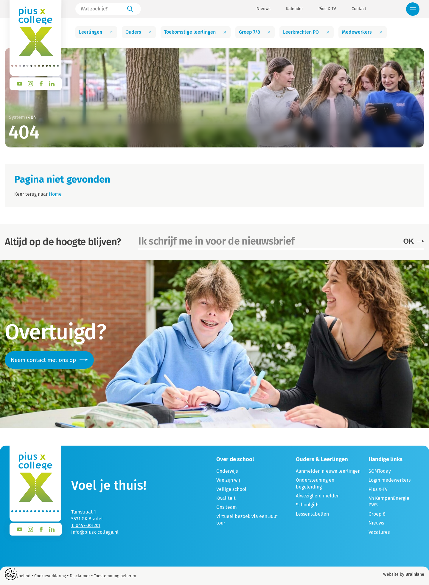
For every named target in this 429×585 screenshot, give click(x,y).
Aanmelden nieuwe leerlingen (328, 471)
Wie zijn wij (228, 480)
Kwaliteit (226, 498)
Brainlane (414, 574)
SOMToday (380, 471)
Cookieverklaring (50, 575)
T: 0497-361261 (85, 525)
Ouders (139, 32)
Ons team (226, 507)
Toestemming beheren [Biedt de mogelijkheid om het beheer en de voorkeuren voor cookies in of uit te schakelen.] (115, 576)
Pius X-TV (327, 9)
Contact (359, 9)
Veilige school (231, 489)
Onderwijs (227, 471)
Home (55, 194)
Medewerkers (362, 32)
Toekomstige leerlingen (195, 32)
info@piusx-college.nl (95, 532)
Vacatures (379, 532)
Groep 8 (377, 514)
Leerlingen (96, 32)
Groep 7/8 (255, 32)
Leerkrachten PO (306, 32)
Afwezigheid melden (318, 496)
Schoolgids (307, 505)
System (17, 117)
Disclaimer (80, 575)
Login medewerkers (390, 480)
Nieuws (264, 9)
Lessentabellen (312, 514)
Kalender (294, 9)
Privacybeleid (17, 575)
